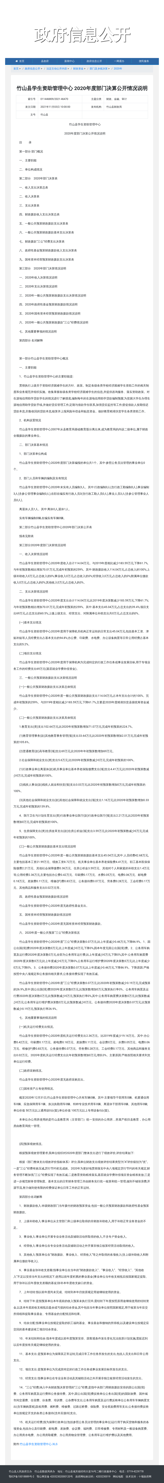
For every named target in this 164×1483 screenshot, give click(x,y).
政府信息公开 (94, 61)
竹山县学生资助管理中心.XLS (38, 1444)
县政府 (45, 61)
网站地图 (118, 1476)
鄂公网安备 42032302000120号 (55, 1476)
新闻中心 (69, 61)
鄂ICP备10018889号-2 (21, 1476)
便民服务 (144, 61)
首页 (20, 61)
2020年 (118, 68)
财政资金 (78, 68)
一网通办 (119, 61)
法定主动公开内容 (56, 68)
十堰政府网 (145, 1476)
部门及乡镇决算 (99, 68)
